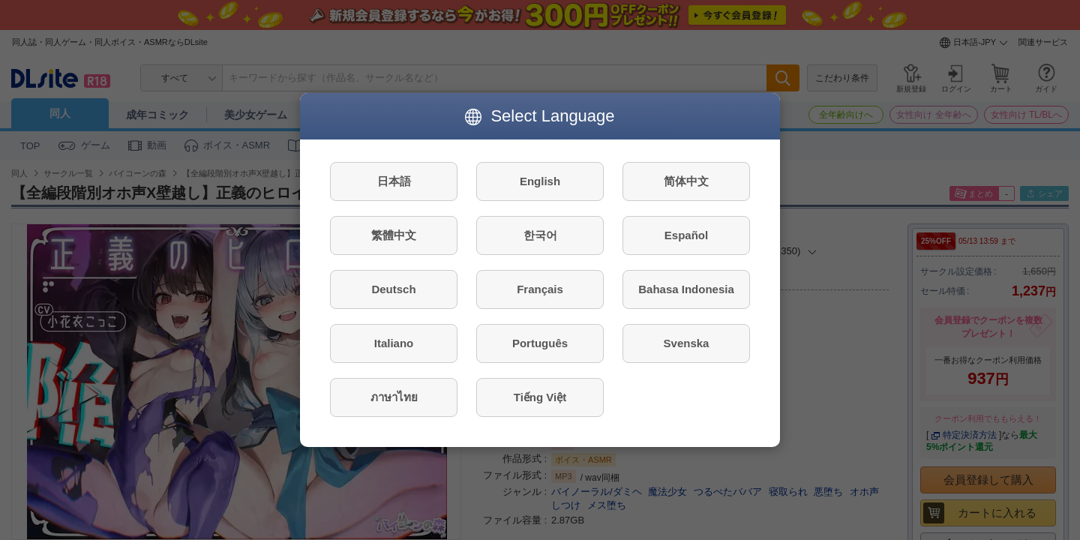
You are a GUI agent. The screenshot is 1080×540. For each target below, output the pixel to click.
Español (686, 235)
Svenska (687, 343)
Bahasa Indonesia (686, 289)
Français (540, 289)
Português (540, 343)
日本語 (394, 181)
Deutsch (393, 289)
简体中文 (686, 181)
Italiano (394, 343)
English (540, 181)
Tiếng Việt (540, 397)
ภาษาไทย (394, 397)
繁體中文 (393, 235)
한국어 (540, 235)
